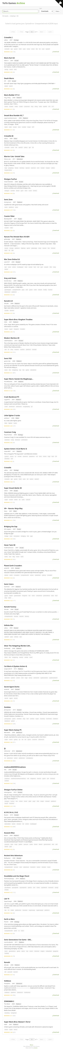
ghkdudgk (7, 239)
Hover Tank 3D (9, 545)
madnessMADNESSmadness (15, 767)
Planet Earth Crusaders (13, 566)
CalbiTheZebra (8, 341)
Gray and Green (10, 278)
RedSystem (7, 858)
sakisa (6, 40)
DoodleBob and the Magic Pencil (16, 876)
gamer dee (7, 361)
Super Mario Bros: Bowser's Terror (17, 1022)
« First (13, 32)
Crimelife (7, 468)
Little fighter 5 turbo (12, 415)
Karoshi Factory (10, 607)
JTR (5, 81)
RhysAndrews (8, 435)
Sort (41, 8)
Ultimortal (7, 751)
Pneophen (7, 983)
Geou (5, 511)
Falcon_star (7, 159)
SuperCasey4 (8, 901)
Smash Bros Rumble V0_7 (13, 115)
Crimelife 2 (8, 37)
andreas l (6, 418)
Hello (5, 322)
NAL (5, 770)
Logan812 (7, 399)
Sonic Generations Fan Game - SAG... (18, 940)
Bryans (6, 815)
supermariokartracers (10, 118)
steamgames (8, 792)
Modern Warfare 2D (11, 338)
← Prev (21, 32)
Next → (42, 32)
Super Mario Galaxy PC (13, 730)
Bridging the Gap (10, 527)
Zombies (7, 707)
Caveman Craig (10, 432)
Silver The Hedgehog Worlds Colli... (17, 646)
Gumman (7, 587)
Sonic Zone (8, 200)
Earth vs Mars (9, 919)
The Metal (7, 1004)
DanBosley (7, 648)
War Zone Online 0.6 (12, 259)
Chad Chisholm (8, 182)
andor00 (6, 568)
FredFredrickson (8, 548)
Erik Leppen (7, 529)
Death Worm (9, 78)
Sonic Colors (9, 584)
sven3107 (7, 262)
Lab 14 (6, 899)
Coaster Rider (9, 216)
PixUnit (6, 922)
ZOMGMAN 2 (9, 1001)
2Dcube (6, 303)
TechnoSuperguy (9, 878)
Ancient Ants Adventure (13, 855)
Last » (50, 32)
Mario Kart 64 (9, 58)
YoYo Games (13, 3)
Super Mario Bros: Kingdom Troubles (18, 319)
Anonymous (7, 202)
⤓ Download (55, 52)
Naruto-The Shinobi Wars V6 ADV (16, 237)
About (31, 1045)
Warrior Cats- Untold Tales (14, 156)
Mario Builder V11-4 (11, 95)
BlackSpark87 (8, 219)
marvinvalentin (8, 942)
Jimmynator (7, 710)
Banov (6, 835)
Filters (57, 11)
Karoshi (7, 962)
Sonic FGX (8, 358)
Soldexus (7, 981)
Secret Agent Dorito (11, 687)
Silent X (6, 60)
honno (35, 1048)
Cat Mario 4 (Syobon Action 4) (15, 666)
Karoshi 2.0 (8, 301)
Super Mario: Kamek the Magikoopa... (18, 379)
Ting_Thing (7, 98)
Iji (5, 748)
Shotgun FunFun (10, 179)
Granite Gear (8, 281)
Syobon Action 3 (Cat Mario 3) (15, 449)
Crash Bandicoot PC (11, 397)
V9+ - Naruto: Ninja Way (13, 508)
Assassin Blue (9, 833)
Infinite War (8, 625)
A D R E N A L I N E (11, 812)
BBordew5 (7, 732)
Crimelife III (8, 136)
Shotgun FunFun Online (13, 790)
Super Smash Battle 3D (13, 488)
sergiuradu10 (8, 669)
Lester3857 (7, 451)
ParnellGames (8, 381)
